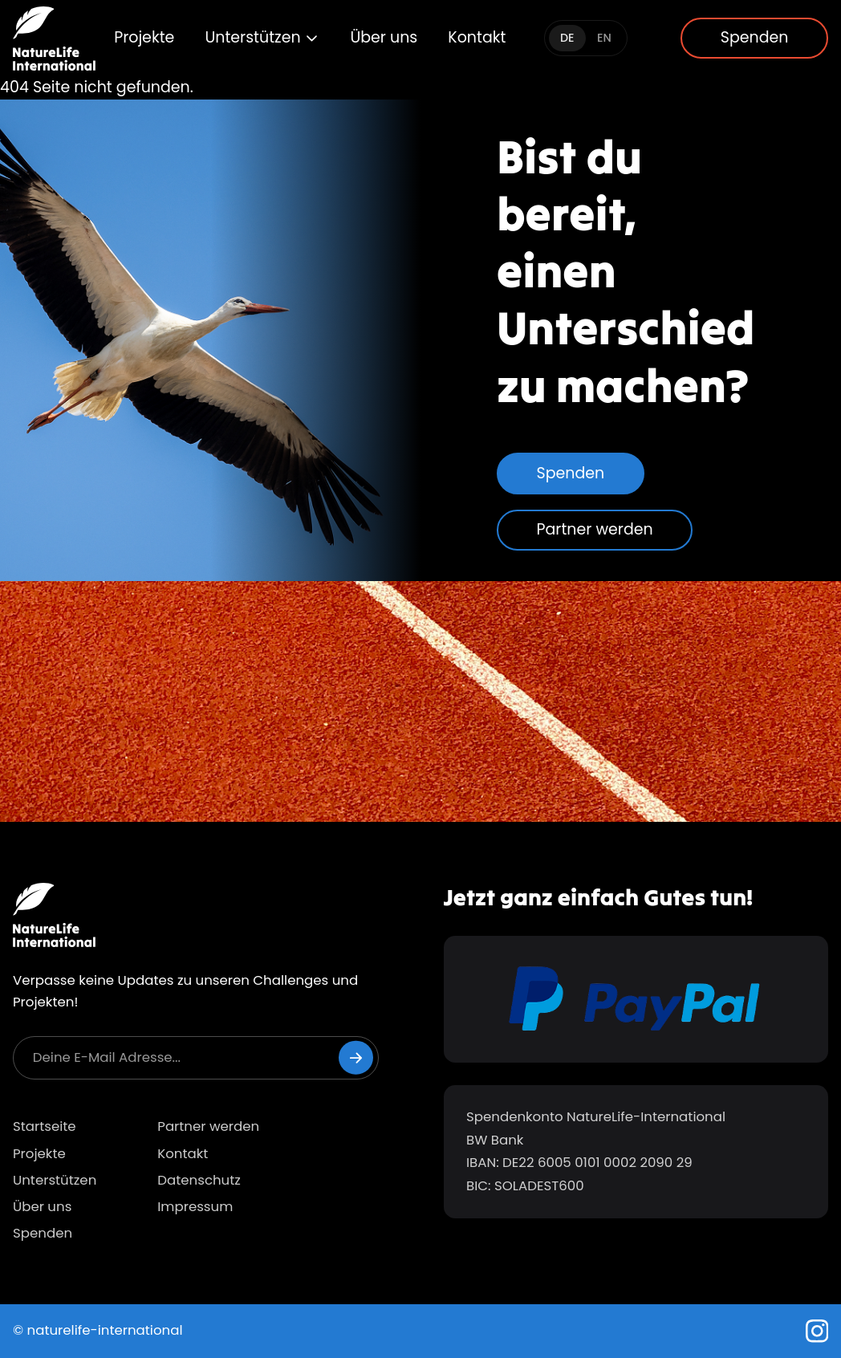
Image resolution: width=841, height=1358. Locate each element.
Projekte (144, 37)
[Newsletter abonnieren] (356, 1057)
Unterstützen (262, 37)
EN (604, 38)
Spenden (755, 37)
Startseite (44, 1126)
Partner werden (595, 529)
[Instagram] (817, 1331)
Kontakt (477, 37)
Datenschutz (199, 1180)
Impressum (195, 1206)
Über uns (383, 37)
